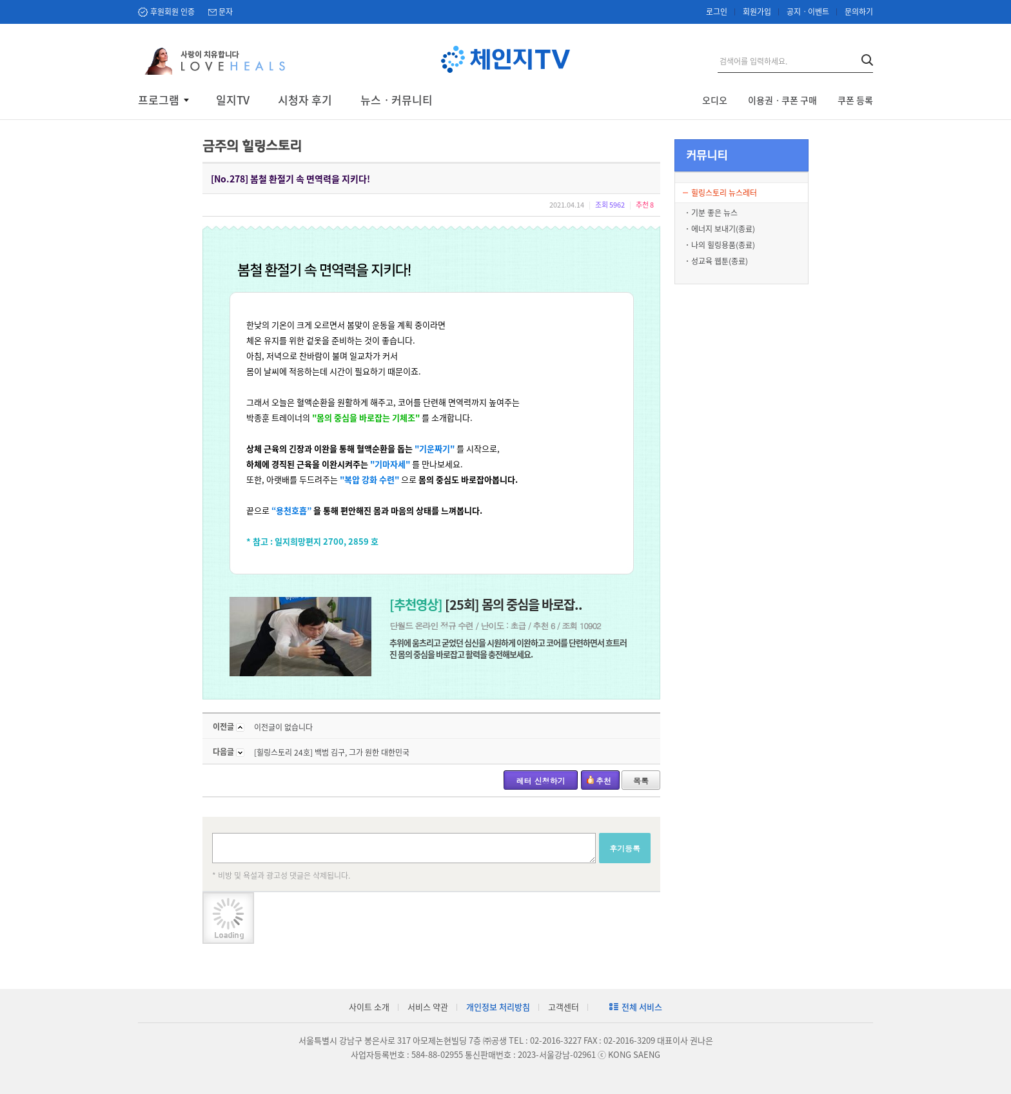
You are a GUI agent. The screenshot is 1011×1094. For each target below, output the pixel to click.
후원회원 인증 (172, 11)
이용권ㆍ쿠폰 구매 (782, 99)
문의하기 (859, 11)
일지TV (233, 100)
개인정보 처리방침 (498, 1007)
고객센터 (563, 1007)
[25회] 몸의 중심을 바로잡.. (485, 604)
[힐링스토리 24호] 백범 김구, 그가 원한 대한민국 (331, 752)
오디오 (714, 99)
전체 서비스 (642, 1007)
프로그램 (158, 100)
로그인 (716, 11)
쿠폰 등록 (855, 99)
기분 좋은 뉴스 (714, 213)
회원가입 (757, 11)
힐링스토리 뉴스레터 (724, 193)
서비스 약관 (427, 1007)
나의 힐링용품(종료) (723, 245)
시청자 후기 (305, 100)
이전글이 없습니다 (283, 727)
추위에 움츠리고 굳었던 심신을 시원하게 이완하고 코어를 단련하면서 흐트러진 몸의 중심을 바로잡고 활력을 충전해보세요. (508, 648)
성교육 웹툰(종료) (719, 261)
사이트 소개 (369, 1007)
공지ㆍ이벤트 (808, 11)
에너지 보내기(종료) (723, 229)
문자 (226, 11)
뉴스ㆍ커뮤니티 (396, 100)
